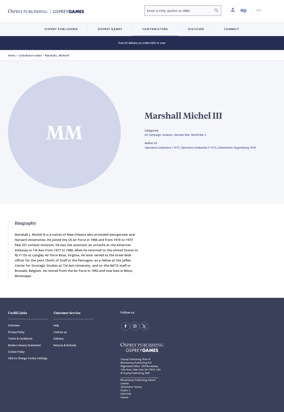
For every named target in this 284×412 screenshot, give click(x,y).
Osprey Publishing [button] (61, 29)
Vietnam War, (182, 135)
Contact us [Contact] (60, 332)
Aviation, (168, 135)
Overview (14, 325)
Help (56, 325)
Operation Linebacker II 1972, (199, 147)
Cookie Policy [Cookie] (16, 352)
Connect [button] (231, 29)
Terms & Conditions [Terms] (20, 338)
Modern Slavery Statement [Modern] (24, 345)
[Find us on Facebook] (125, 326)
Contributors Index (30, 55)
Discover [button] (196, 29)
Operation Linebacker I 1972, (163, 147)
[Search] (216, 10)
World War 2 (198, 135)
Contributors (155, 29)
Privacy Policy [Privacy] (16, 332)
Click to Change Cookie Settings (27, 358)
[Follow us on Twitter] (144, 326)
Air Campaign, (153, 135)
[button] (243, 10)
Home (11, 55)
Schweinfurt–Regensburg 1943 (237, 147)
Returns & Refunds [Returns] (65, 345)
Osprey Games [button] (110, 29)
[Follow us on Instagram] (135, 326)
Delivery (59, 338)
